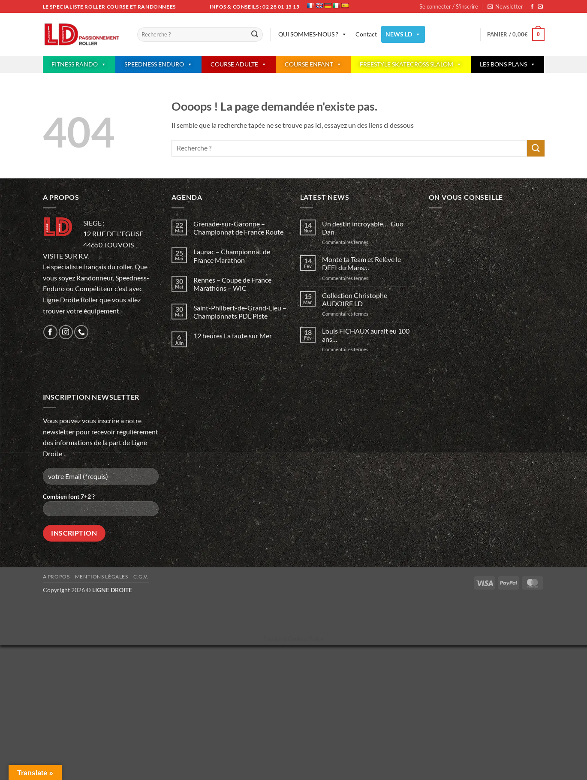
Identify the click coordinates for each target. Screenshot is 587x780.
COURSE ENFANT (313, 64)
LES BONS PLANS (508, 64)
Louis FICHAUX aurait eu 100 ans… (365, 335)
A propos (56, 576)
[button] (505, 6)
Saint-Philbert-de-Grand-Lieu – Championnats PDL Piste (239, 312)
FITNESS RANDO (78, 64)
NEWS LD (403, 34)
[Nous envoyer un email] (540, 7)
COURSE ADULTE (239, 64)
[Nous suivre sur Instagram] (66, 332)
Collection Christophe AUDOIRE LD (354, 299)
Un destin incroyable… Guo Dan (362, 228)
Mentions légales (101, 576)
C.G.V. (141, 576)
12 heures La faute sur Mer (232, 335)
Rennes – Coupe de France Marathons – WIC (232, 284)
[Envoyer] (255, 34)
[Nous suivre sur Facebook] (532, 7)
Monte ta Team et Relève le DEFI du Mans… (361, 263)
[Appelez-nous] (81, 332)
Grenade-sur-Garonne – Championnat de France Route (238, 228)
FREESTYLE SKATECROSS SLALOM (411, 64)
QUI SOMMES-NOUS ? (312, 34)
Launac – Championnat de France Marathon (231, 255)
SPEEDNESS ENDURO (158, 64)
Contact (366, 34)
